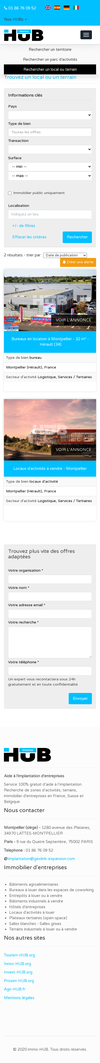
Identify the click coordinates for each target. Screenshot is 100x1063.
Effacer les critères (29, 237)
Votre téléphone (22, 662)
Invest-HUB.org (18, 972)
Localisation (18, 205)
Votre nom (17, 588)
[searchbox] (50, 132)
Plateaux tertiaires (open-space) (38, 918)
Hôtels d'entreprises (27, 907)
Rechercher (77, 237)
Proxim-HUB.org (19, 980)
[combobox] (50, 132)
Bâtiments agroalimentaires (33, 884)
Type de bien (19, 124)
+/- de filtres (23, 225)
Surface (14, 158)
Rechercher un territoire (50, 49)
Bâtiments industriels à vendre (36, 901)
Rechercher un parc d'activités (50, 59)
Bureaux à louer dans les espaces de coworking (52, 890)
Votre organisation (24, 570)
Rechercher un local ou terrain (50, 69)
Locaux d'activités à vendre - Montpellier (50, 468)
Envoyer (80, 698)
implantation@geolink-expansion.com (41, 858)
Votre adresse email (25, 605)
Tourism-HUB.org (19, 955)
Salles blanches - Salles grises (35, 923)
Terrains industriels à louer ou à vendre (43, 929)
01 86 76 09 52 (22, 8)
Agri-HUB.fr (14, 989)
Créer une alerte (78, 262)
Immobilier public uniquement (36, 193)
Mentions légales (19, 997)
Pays (12, 106)
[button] (15, 20)
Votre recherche (22, 622)
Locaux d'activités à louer (32, 912)
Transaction (18, 141)
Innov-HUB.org (17, 963)
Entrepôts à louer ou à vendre (35, 895)
